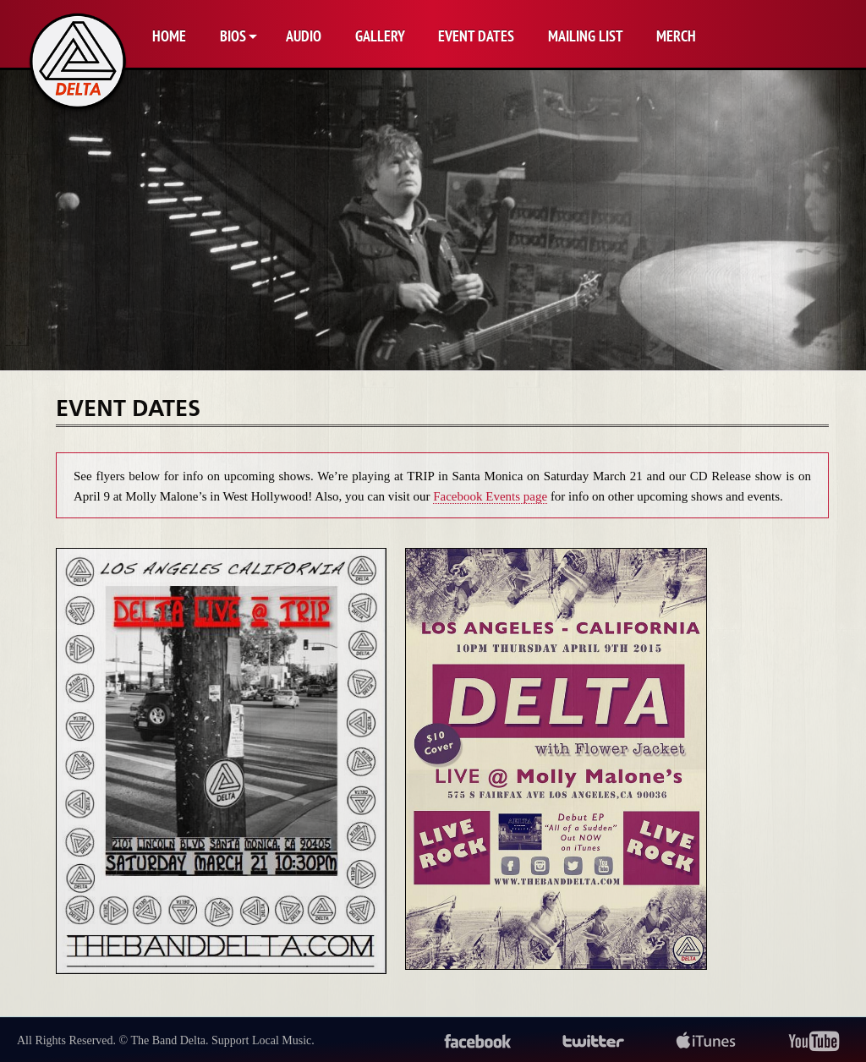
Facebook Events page (490, 496)
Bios (233, 36)
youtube (814, 1042)
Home (169, 36)
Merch (676, 36)
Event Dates (476, 36)
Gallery (380, 36)
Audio (303, 36)
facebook (478, 1042)
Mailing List (585, 36)
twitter (593, 1042)
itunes (706, 1042)
